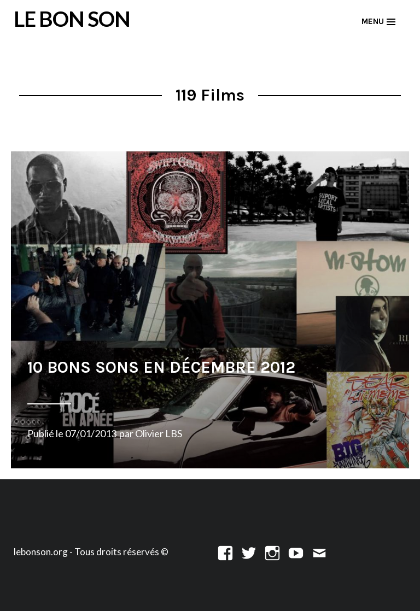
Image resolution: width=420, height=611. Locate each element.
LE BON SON (72, 18)
